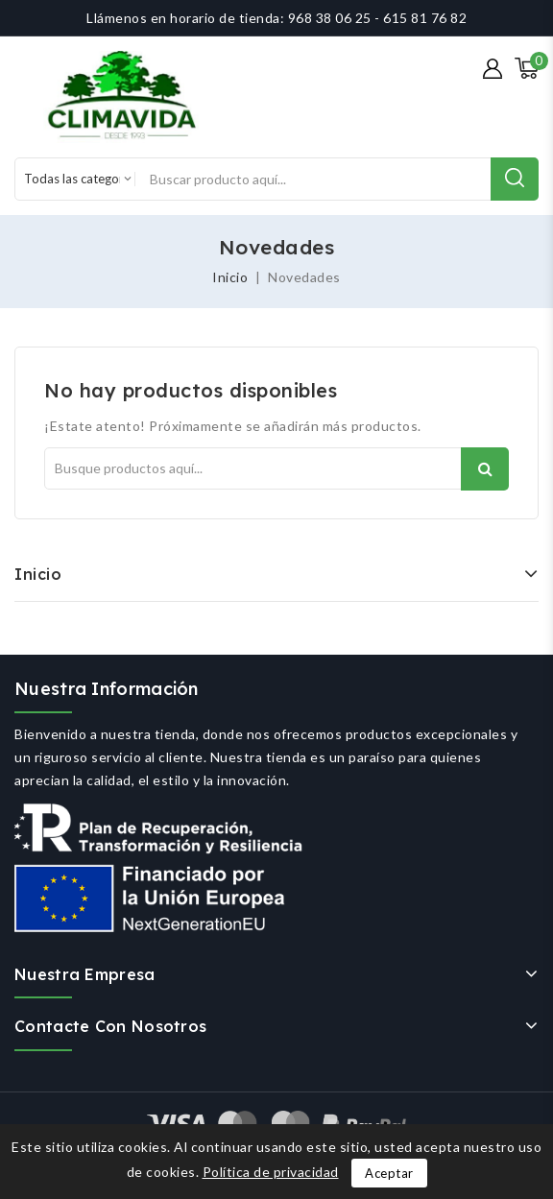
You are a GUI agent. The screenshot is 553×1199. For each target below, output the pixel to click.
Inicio (37, 574)
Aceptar (389, 1173)
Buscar (485, 469)
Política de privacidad (271, 1171)
